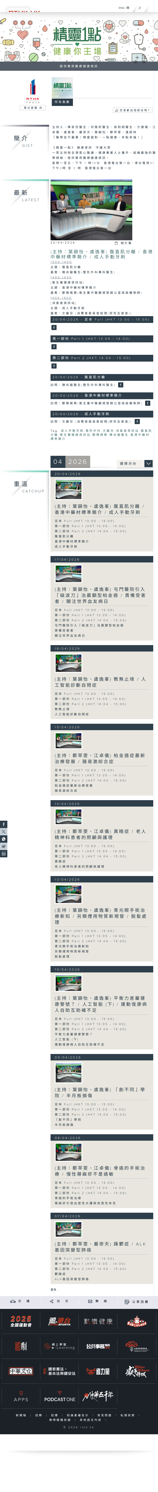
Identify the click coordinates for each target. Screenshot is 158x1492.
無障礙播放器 (61, 1420)
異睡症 (60, 861)
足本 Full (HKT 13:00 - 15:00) (85, 521)
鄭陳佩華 (100, 435)
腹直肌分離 (64, 536)
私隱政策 (129, 1415)
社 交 (63, 1301)
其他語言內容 (91, 1420)
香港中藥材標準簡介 (72, 541)
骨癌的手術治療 (68, 1198)
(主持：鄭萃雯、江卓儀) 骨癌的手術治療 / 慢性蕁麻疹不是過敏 (100, 1171)
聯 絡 (102, 1301)
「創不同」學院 (68, 1120)
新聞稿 (22, 1415)
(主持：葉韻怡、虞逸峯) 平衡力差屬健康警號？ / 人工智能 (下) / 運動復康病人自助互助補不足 (101, 1004)
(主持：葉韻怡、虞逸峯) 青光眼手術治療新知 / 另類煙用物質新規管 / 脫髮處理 (101, 916)
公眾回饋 (140, 1302)
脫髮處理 (62, 957)
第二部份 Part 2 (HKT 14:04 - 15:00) (91, 531)
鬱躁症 (60, 1274)
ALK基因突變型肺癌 (72, 1279)
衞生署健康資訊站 (75, 435)
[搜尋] (140, 7)
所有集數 (62, 102)
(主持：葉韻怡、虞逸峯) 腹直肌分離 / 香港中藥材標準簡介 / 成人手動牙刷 (102, 254)
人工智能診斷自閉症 (72, 714)
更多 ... (55, 1290)
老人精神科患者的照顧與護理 (80, 867)
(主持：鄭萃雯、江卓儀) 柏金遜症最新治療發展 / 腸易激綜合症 (100, 758)
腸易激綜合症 (66, 791)
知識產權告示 (79, 1415)
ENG (121, 8)
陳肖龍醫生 (119, 435)
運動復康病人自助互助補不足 (80, 1044)
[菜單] (153, 6)
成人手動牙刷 (72, 431)
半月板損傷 (64, 1125)
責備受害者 (64, 630)
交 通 (24, 1301)
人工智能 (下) (67, 1039)
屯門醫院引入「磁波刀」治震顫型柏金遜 (89, 625)
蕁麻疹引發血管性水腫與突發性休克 (85, 1203)
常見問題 (105, 1415)
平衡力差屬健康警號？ (74, 1034)
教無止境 (62, 709)
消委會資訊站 (127, 431)
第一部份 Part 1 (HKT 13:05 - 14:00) (90, 526)
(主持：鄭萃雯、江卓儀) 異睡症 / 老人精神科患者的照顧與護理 (101, 834)
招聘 (39, 1415)
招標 (55, 1415)
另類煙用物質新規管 (72, 951)
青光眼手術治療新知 (72, 946)
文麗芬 (108, 431)
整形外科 (93, 431)
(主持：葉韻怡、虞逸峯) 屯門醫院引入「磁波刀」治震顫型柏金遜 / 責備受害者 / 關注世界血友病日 (100, 595)
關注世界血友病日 (70, 636)
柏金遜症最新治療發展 (74, 786)
